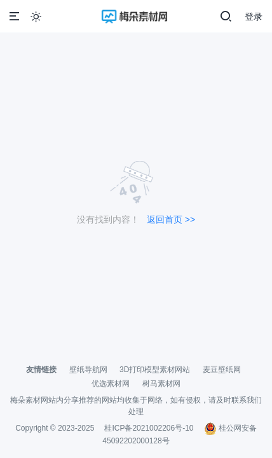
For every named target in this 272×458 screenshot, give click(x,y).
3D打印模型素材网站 (154, 369)
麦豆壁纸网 (222, 369)
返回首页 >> (171, 219)
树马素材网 (161, 383)
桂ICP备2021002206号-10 (148, 428)
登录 (253, 16)
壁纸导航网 (88, 369)
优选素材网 (111, 383)
